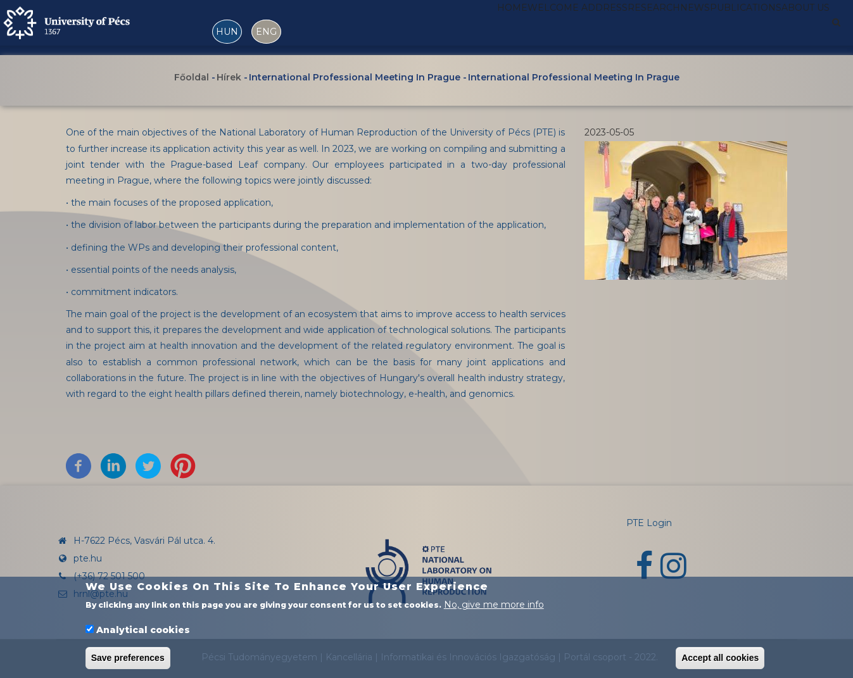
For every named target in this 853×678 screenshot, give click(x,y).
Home (415, 27)
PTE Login (649, 523)
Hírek (229, 78)
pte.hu (87, 558)
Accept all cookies (720, 658)
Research (591, 27)
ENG (266, 31)
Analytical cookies (143, 630)
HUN (227, 31)
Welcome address (497, 27)
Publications (716, 27)
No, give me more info (494, 604)
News (648, 27)
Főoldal (191, 78)
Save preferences (128, 658)
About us (795, 27)
